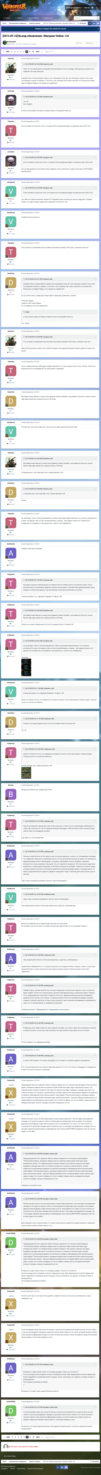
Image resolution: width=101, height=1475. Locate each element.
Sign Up (87, 10)
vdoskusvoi (11, 187)
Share (78, 48)
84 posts (11, 147)
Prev (8, 56)
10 (34, 56)
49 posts (11, 570)
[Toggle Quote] (24, 69)
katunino (11, 63)
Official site (48, 22)
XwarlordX (11, 1084)
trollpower (11, 579)
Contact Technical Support (36, 1472)
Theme (13, 1472)
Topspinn (11, 126)
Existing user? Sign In (74, 10)
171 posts (11, 208)
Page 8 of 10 (51, 56)
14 (11, 82)
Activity (20, 22)
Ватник (11, 789)
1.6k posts (11, 1109)
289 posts (11, 810)
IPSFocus (13, 1470)
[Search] (79, 22)
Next (38, 56)
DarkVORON (11, 1237)
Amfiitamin (11, 549)
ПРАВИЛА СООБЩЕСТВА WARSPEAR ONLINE (50, 33)
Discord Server (34, 22)
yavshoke (11, 96)
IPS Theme (4, 1470)
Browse (8, 22)
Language (5, 1472)
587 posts (11, 1258)
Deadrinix (11, 278)
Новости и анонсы (32, 49)
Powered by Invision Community (90, 1471)
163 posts (11, 117)
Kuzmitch (14, 46)
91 (11, 1107)
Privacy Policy (22, 1472)
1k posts (11, 600)
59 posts (11, 84)
